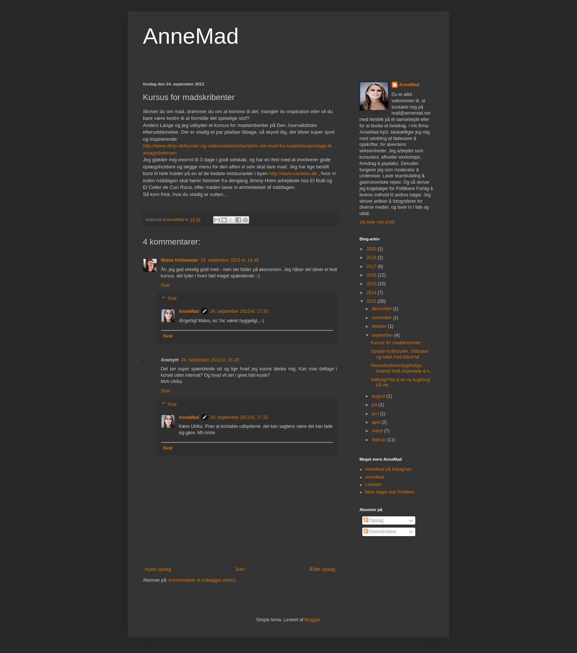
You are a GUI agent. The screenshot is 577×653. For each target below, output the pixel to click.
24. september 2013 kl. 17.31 (239, 417)
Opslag (374, 520)
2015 (372, 283)
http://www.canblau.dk (293, 173)
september (383, 335)
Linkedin (373, 484)
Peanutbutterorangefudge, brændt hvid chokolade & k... (401, 368)
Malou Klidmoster (180, 260)
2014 (372, 292)
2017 (372, 266)
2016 (372, 275)
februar (379, 439)
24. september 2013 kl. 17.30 (239, 311)
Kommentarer (380, 531)
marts (378, 430)
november (382, 317)
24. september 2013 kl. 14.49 (229, 260)
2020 (372, 249)
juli (375, 404)
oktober (380, 326)
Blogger (312, 619)
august (379, 396)
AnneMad (191, 36)
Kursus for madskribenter (395, 342)
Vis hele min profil (377, 222)
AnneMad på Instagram (388, 469)
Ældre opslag (322, 569)
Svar (165, 285)
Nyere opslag (158, 569)
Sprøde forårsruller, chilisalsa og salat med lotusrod (399, 354)
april (376, 422)
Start (240, 569)
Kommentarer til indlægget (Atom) (202, 580)
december (382, 308)
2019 (372, 257)
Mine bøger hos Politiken (390, 492)
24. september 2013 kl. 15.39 (210, 360)
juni (376, 413)
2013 (372, 301)
